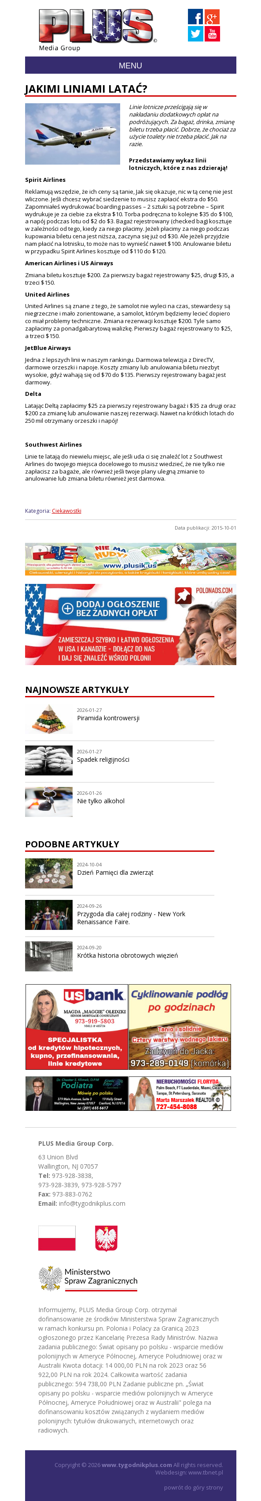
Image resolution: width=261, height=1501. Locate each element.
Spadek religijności (103, 759)
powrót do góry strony (193, 1487)
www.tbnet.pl (205, 1472)
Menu (130, 65)
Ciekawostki (66, 511)
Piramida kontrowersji (108, 718)
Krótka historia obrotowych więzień (127, 955)
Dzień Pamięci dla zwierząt (115, 872)
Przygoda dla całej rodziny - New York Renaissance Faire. (131, 918)
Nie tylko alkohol (101, 801)
